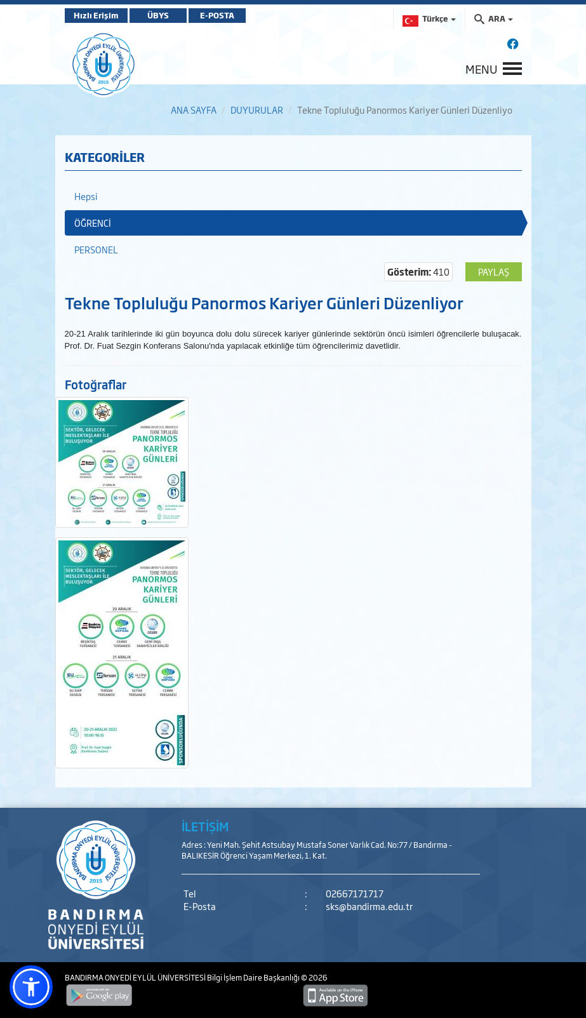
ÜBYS (158, 15)
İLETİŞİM (205, 826)
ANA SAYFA (193, 109)
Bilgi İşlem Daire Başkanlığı (254, 977)
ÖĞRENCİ (92, 222)
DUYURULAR (256, 109)
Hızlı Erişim (96, 15)
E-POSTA (217, 15)
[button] (31, 986)
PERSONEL (96, 249)
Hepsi (86, 196)
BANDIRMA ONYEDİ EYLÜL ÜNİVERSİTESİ (136, 977)
